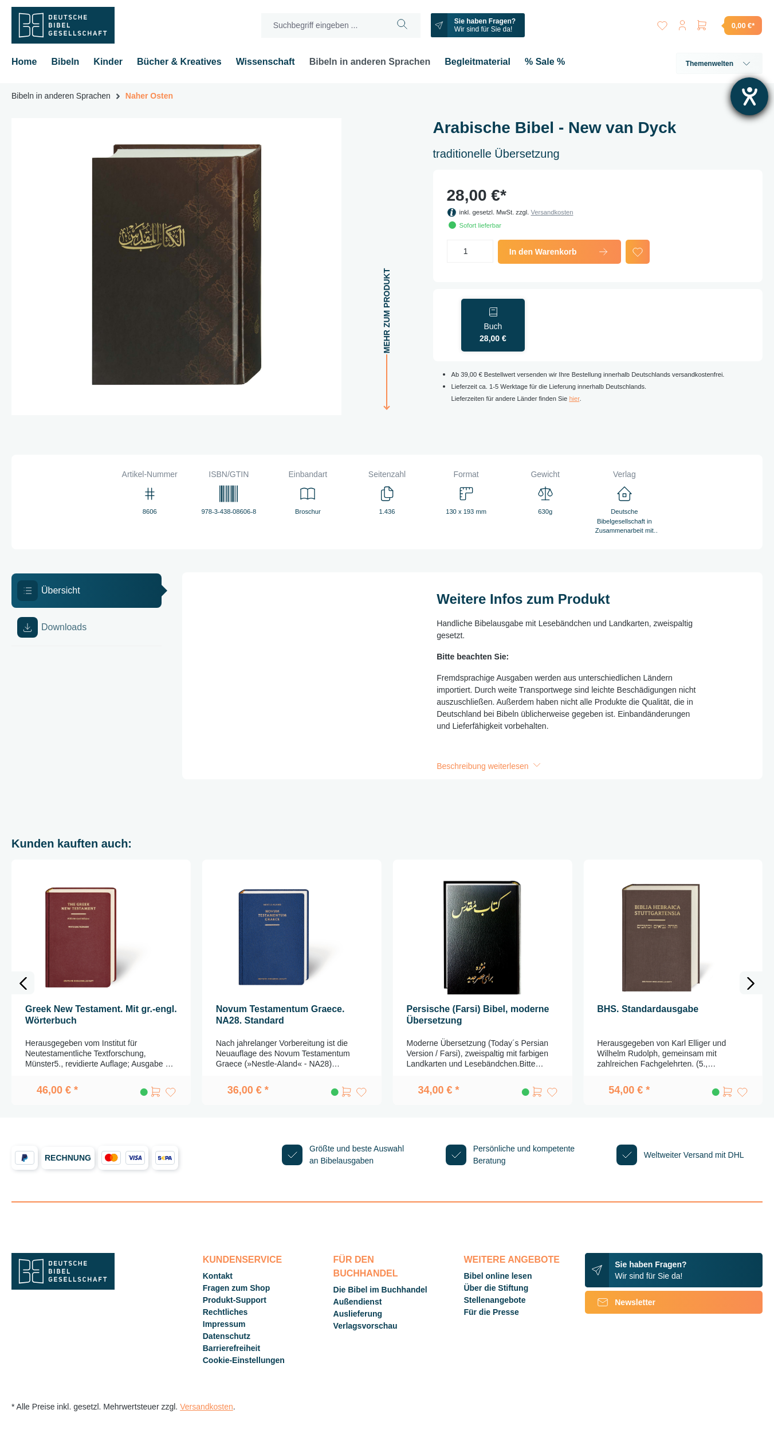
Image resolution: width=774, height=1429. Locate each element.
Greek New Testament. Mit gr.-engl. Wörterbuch (101, 1014)
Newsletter (620, 1302)
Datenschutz (226, 1336)
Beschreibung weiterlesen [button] (490, 766)
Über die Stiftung (495, 1288)
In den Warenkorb (559, 251)
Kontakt (218, 1275)
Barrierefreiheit (231, 1348)
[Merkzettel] (660, 23)
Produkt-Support (234, 1300)
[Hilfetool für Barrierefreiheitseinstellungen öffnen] (749, 96)
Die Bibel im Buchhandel (380, 1289)
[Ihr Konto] (681, 23)
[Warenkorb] (729, 25)
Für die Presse (491, 1312)
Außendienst (357, 1301)
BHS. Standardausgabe (647, 1009)
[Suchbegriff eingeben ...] (321, 25)
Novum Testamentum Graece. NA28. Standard (280, 1014)
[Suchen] (401, 25)
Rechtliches (225, 1312)
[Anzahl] (470, 251)
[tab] (86, 590)
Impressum (224, 1324)
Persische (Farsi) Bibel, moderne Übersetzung (478, 1014)
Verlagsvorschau (365, 1325)
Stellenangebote (494, 1300)
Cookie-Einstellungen (244, 1360)
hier (574, 398)
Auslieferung (358, 1313)
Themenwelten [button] (719, 63)
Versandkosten (552, 212)
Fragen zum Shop (236, 1288)
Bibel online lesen (497, 1275)
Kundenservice (242, 1259)
